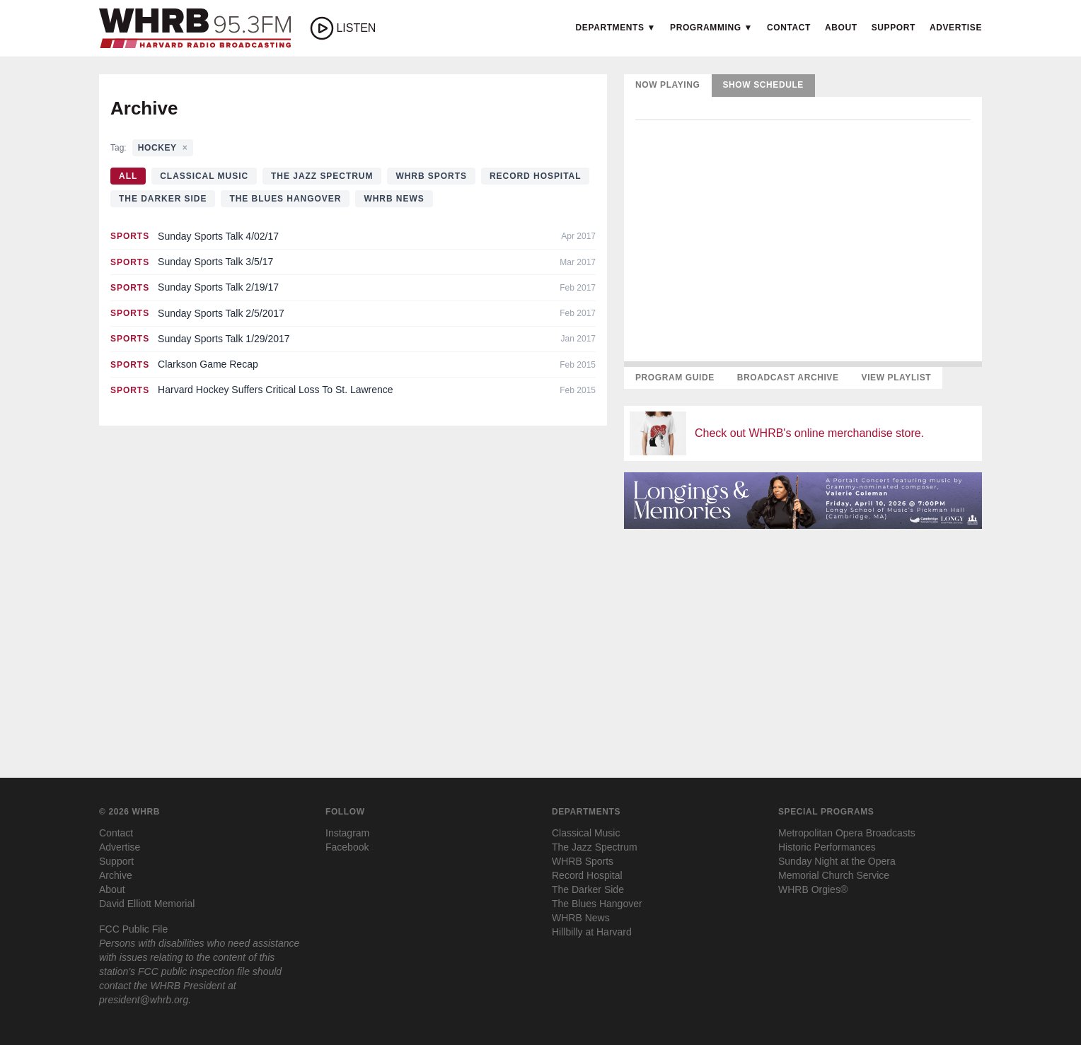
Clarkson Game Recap (208, 364)
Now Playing (667, 85)
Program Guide (675, 378)
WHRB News (394, 199)
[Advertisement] (803, 639)
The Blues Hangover (285, 199)
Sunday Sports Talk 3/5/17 (215, 261)
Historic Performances (827, 847)
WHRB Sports (431, 176)
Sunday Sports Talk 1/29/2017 (224, 338)
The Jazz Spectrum (322, 176)
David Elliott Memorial (147, 903)
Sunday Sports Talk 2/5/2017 (221, 313)
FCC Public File (133, 929)
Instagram (347, 833)
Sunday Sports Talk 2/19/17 (218, 287)
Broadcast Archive (788, 378)
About (841, 28)
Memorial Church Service (833, 875)
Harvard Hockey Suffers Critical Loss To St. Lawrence (275, 389)
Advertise (956, 28)
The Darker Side (163, 199)
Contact (789, 28)
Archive (115, 875)
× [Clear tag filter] (185, 148)
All (128, 176)
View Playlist (897, 378)
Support (893, 28)
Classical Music (204, 176)
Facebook (347, 847)
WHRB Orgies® (813, 889)
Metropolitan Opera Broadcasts (846, 833)
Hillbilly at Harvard (592, 932)
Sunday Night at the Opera (837, 861)
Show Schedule (763, 85)
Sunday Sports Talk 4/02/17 (218, 236)
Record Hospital (536, 176)
